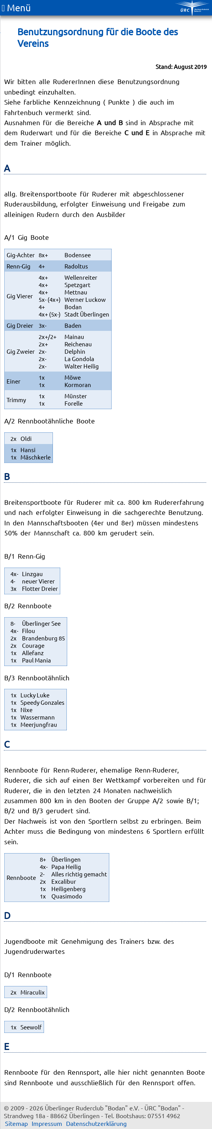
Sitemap (16, 1123)
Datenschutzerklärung (96, 1123)
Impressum (47, 1123)
